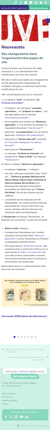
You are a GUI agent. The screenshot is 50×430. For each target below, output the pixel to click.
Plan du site (7, 397)
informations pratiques (17, 117)
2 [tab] (18, 337)
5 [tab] (28, 337)
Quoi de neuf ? (35, 128)
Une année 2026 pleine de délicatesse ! (24, 316)
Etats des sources (33, 246)
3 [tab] (21, 337)
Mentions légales (9, 400)
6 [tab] (32, 337)
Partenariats (12, 160)
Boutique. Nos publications (30, 135)
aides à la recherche (31, 252)
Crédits (5, 404)
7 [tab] (35, 337)
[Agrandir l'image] (25, 28)
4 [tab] (25, 337)
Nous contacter (9, 393)
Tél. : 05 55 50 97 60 (11, 386)
